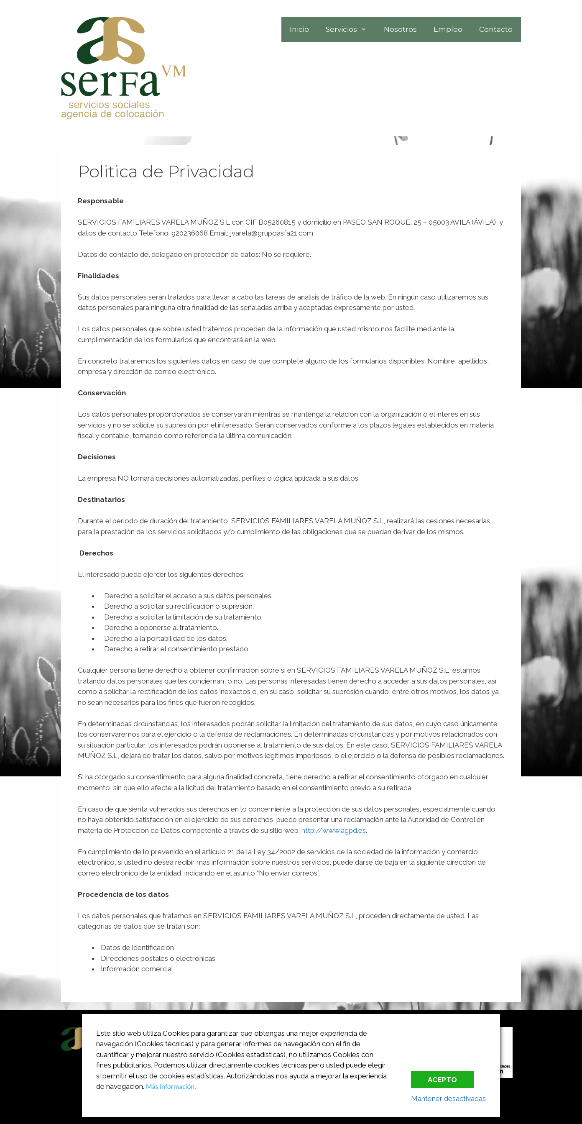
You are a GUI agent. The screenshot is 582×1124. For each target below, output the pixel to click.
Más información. (171, 1086)
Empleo (448, 29)
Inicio (299, 29)
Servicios (350, 29)
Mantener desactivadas (448, 1098)
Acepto (442, 1079)
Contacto (496, 29)
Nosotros (400, 29)
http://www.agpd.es (333, 830)
